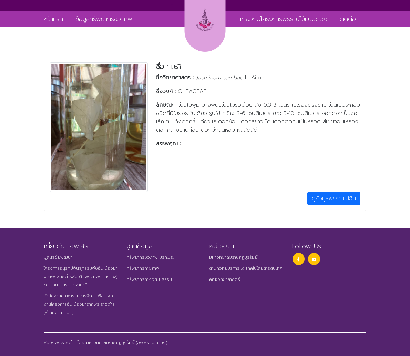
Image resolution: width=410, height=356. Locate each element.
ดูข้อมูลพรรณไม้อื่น (334, 198)
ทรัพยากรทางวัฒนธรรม (149, 279)
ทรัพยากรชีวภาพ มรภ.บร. (150, 257)
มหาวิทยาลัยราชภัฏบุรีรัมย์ (233, 257)
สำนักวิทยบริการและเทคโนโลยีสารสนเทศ (246, 268)
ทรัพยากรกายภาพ (142, 268)
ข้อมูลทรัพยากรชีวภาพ (103, 19)
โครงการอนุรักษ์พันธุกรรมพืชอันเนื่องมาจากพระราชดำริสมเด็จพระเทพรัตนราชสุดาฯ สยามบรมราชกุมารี (80, 276)
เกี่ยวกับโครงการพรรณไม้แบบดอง (283, 19)
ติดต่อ (348, 19)
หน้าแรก (53, 19)
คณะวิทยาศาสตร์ (224, 279)
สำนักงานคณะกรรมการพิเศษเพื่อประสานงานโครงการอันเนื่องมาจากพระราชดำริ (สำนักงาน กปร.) (80, 304)
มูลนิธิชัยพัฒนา (58, 257)
